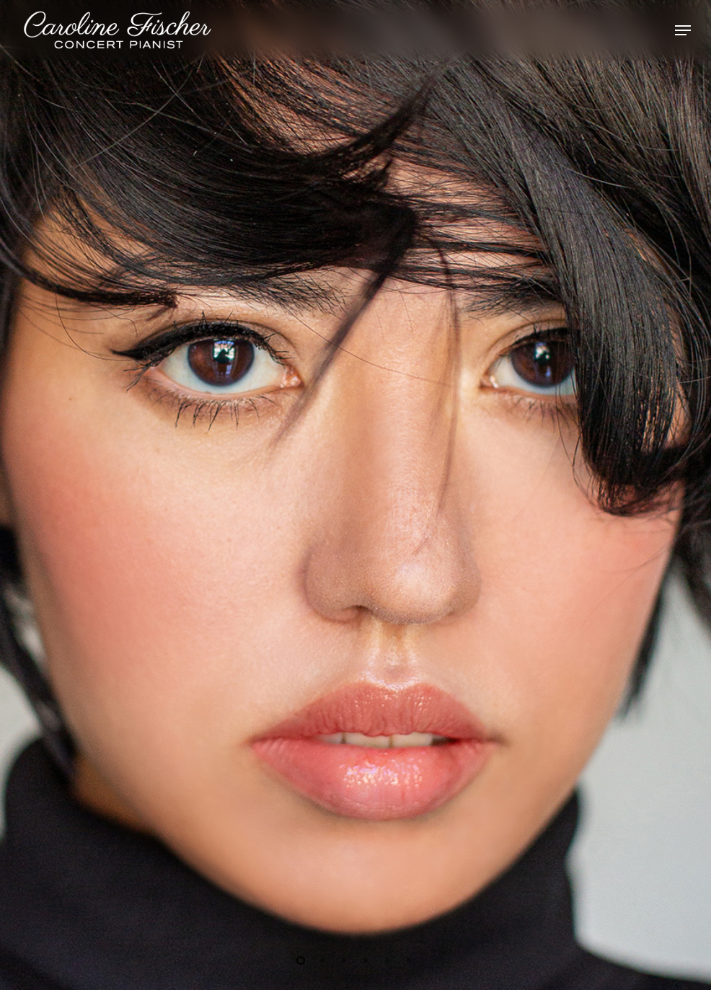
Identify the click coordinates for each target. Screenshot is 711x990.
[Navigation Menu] (683, 30)
